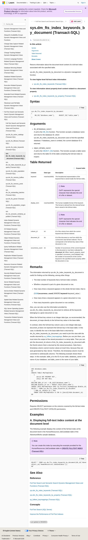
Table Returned (36, 53)
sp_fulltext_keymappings (53, 336)
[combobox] (14, 24)
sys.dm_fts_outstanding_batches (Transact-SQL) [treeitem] (15, 192)
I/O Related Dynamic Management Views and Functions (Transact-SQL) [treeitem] (12, 231)
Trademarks (5, 538)
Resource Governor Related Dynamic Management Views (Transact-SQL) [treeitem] (13, 266)
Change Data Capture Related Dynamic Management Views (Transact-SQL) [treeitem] (13, 46)
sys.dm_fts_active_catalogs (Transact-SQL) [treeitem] (14, 136)
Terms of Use (76, 535)
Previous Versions (18, 535)
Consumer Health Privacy (59, 535)
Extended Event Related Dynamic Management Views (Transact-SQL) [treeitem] (15, 96)
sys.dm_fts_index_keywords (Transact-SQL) (50, 84)
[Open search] (78, 3)
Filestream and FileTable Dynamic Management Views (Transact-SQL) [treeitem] (13, 105)
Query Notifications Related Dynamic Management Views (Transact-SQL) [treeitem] (13, 249)
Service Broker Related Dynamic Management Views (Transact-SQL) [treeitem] (14, 293)
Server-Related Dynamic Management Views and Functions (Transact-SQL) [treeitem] (12, 284)
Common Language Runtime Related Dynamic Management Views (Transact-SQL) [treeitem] (14, 61)
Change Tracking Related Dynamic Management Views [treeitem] (13, 54)
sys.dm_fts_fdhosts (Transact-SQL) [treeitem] (15, 142)
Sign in (83, 3)
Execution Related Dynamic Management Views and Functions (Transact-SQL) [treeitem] (13, 88)
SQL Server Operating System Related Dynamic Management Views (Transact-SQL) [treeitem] (14, 311)
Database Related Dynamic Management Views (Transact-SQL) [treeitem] (14, 79)
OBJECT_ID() (48, 151)
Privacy (45, 535)
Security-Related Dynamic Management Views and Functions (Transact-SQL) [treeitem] (12, 275)
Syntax (34, 48)
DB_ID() (46, 132)
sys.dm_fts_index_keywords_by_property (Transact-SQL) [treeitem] (16, 164)
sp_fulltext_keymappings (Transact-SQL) (45, 499)
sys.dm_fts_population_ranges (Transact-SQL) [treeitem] (15, 206)
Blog (28, 535)
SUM (36, 293)
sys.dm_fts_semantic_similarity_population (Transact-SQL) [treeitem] (15, 214)
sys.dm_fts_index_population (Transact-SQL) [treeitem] (15, 172)
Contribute (36, 535)
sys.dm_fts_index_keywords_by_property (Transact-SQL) (55, 96)
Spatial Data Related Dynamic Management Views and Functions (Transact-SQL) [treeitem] (13, 302)
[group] (58, 382)
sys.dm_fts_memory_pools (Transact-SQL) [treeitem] (14, 185)
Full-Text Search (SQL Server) (41, 509)
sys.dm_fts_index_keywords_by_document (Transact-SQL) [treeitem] (15, 156)
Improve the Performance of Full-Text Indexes (46, 514)
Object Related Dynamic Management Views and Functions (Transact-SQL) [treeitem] (12, 240)
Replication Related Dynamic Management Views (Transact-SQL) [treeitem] (14, 258)
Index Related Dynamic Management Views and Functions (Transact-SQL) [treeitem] (12, 222)
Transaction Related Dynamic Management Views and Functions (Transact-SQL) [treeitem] (13, 319)
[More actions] (84, 21)
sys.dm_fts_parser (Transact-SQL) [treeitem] (15, 200)
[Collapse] (25, 20)
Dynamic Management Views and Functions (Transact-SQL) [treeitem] (15, 30)
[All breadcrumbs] (32, 21)
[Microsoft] (3, 2)
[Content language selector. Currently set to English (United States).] (12, 530)
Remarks (34, 56)
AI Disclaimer (6, 535)
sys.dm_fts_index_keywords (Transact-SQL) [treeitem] (15, 148)
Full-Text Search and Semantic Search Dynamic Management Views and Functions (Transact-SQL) (50, 21)
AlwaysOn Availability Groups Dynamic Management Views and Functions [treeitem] (15, 37)
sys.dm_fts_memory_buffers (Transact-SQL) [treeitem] (15, 179)
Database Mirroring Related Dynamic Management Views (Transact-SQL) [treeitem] (13, 70)
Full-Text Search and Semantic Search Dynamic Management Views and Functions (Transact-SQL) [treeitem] (15, 127)
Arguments (35, 51)
